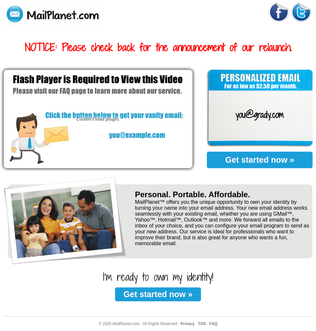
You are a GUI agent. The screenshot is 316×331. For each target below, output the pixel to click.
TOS (202, 323)
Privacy (188, 323)
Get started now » (259, 159)
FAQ (213, 323)
